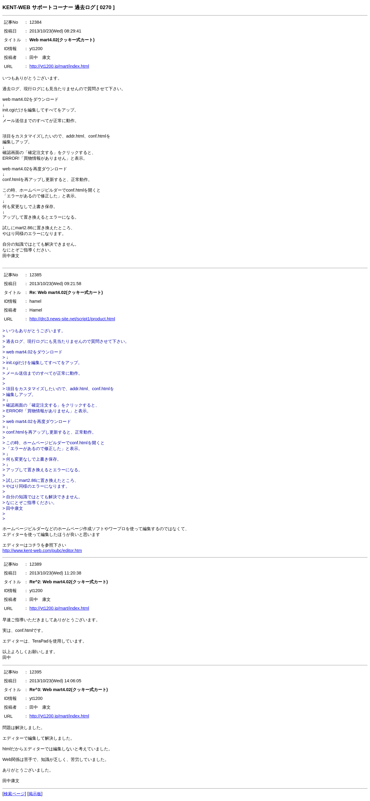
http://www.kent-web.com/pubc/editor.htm (42, 550)
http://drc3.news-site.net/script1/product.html (72, 318)
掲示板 (35, 793)
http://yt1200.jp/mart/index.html (59, 66)
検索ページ (14, 793)
